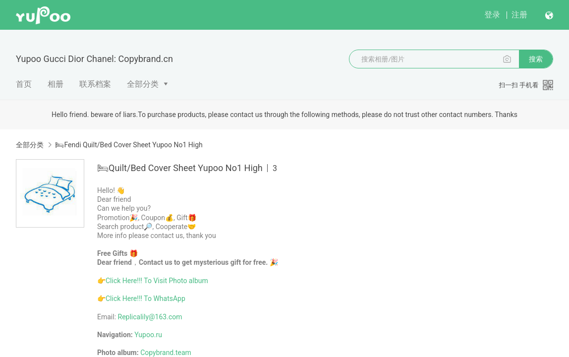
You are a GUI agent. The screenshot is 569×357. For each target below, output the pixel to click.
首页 (24, 84)
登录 (492, 14)
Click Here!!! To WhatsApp (145, 298)
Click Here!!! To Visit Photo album (157, 281)
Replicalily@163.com (150, 317)
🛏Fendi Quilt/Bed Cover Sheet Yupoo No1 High (128, 145)
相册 (55, 84)
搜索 (536, 59)
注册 (519, 14)
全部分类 (143, 84)
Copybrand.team (165, 353)
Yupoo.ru (148, 335)
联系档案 (95, 84)
